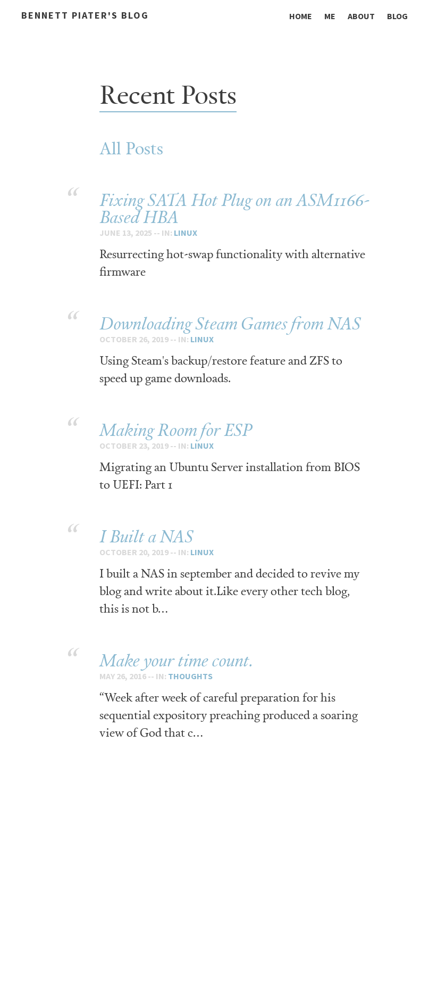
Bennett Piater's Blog (85, 15)
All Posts (131, 148)
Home (300, 16)
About (361, 16)
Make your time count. (176, 660)
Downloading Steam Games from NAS (229, 323)
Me (329, 16)
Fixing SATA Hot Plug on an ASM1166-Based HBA (234, 208)
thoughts (190, 676)
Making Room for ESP (175, 430)
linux (185, 232)
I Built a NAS (146, 536)
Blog (397, 16)
